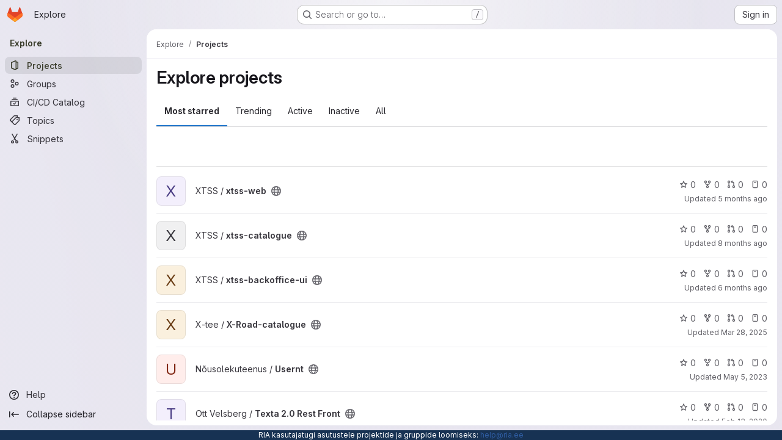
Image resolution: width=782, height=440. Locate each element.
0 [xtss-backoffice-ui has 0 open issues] (759, 274)
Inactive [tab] (344, 111)
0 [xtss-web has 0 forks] (711, 184)
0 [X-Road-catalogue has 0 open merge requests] (735, 318)
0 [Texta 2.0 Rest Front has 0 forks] (711, 407)
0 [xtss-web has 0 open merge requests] (735, 184)
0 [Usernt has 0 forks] (711, 363)
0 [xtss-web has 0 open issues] (759, 184)
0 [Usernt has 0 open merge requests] (735, 363)
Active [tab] (300, 111)
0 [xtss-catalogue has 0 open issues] (759, 229)
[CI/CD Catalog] (73, 101)
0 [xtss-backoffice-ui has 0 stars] (687, 274)
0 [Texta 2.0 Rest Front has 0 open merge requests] (735, 407)
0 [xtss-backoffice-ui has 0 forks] (711, 274)
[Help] (73, 394)
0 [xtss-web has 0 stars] (687, 184)
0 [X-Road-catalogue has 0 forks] (711, 318)
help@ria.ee (502, 434)
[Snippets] (73, 138)
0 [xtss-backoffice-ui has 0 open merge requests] (735, 274)
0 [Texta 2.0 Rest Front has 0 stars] (687, 407)
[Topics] (73, 120)
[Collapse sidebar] (73, 414)
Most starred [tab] (191, 111)
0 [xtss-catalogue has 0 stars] (687, 229)
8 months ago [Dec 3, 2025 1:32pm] (742, 243)
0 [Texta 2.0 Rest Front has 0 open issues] (759, 407)
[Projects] (73, 65)
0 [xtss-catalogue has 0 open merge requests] (735, 229)
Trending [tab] (253, 111)
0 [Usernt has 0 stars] (687, 363)
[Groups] (73, 83)
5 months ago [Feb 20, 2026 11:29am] (742, 198)
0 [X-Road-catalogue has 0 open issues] (759, 318)
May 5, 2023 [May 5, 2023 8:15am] (745, 376)
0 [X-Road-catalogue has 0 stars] (687, 318)
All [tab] (381, 111)
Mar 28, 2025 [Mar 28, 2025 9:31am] (744, 332)
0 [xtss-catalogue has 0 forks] (711, 229)
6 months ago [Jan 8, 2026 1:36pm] (742, 287)
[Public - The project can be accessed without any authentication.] (276, 191)
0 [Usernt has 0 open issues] (759, 363)
